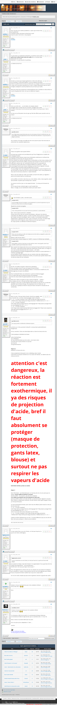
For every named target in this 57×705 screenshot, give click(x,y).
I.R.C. (13, 2)
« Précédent (8, 21)
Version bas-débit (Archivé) (25, 698)
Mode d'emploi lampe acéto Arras (11, 678)
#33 (51, 78)
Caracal (26, 678)
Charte (47, 2)
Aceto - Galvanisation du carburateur (12, 667)
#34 (51, 103)
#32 (51, 52)
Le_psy (5, 155)
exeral (26, 686)
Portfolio (13, 39)
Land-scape (50, 656)
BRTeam (49, 671)
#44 (51, 582)
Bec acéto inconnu (8, 655)
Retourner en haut (15, 698)
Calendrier (40, 2)
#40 (51, 293)
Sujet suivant (15, 638)
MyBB (6, 702)
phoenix (49, 652)
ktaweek (26, 663)
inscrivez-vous (38, 704)
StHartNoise (26, 682)
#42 (51, 528)
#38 (51, 228)
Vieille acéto (36, 16)
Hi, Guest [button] (5, 5)
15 (32, 686)
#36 (51, 148)
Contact (5, 698)
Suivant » (19, 21)
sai (48, 659)
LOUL (49, 667)
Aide (53, 2)
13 (32, 663)
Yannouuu (50, 686)
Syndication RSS (35, 698)
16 (32, 682)
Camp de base (10, 16)
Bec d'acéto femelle (8, 674)
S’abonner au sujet (7, 691)
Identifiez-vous (29, 704)
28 (32, 651)
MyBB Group (15, 702)
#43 (51, 554)
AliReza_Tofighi (9, 703)
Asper (26, 651)
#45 (51, 604)
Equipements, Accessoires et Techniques (23, 16)
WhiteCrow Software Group (18, 703)
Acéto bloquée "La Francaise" (10, 663)
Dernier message (44, 652)
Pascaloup (50, 682)
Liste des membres (30, 2)
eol (26, 659)
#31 (51, 27)
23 (32, 670)
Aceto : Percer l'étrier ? (9, 682)
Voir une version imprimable (9, 689)
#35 (51, 128)
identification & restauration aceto (12, 686)
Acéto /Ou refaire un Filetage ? (11, 651)
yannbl (5, 324)
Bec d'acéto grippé (8, 659)
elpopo (49, 675)
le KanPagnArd (51, 679)
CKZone (4, 16)
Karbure (5, 234)
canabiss (5, 586)
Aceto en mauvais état (9, 670)
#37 (51, 194)
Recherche (20, 2)
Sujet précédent (7, 638)
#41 (51, 317)
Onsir (26, 674)
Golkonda (26, 667)
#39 (51, 263)
